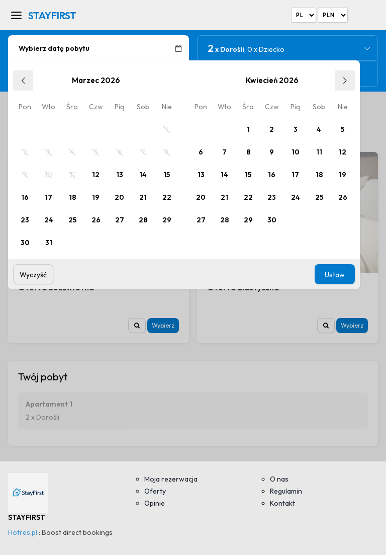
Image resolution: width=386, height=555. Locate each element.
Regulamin (286, 491)
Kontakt (282, 503)
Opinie (154, 503)
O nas (279, 479)
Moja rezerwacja (171, 479)
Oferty (155, 491)
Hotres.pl (22, 532)
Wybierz (163, 325)
